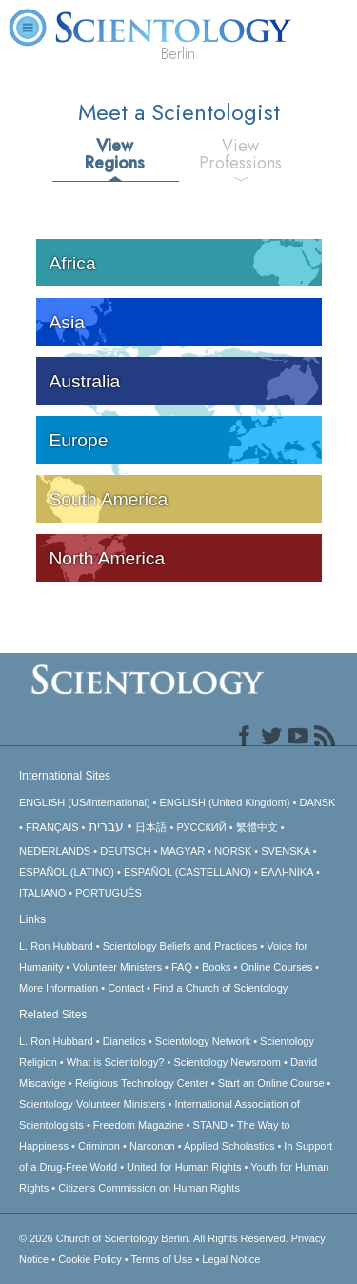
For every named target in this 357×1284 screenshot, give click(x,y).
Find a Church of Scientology (220, 988)
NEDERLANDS (54, 851)
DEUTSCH (125, 851)
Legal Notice (231, 1259)
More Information (58, 988)
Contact (126, 988)
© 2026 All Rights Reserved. (155, 1238)
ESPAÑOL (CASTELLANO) (187, 872)
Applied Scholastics (229, 1146)
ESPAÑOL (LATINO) (66, 872)
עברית (106, 826)
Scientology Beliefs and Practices (180, 946)
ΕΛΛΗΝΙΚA (287, 872)
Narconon (152, 1146)
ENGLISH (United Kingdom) (225, 802)
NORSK (232, 851)
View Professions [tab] (240, 154)
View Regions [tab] (115, 154)
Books (216, 967)
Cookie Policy (90, 1259)
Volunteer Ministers (117, 967)
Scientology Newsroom (227, 1062)
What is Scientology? (116, 1062)
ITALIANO (42, 893)
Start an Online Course (271, 1083)
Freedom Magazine (138, 1125)
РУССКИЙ (201, 827)
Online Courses (276, 967)
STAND (210, 1125)
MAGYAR (182, 851)
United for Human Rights (184, 1167)
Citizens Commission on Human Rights (149, 1188)
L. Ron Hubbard (56, 946)
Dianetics (124, 1041)
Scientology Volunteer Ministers (92, 1104)
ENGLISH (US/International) (84, 802)
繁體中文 (257, 827)
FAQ (181, 967)
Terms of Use (162, 1259)
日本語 (151, 827)
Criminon (99, 1146)
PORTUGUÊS (108, 893)
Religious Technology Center (141, 1083)
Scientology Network (202, 1041)
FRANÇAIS (52, 827)
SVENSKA (285, 851)
